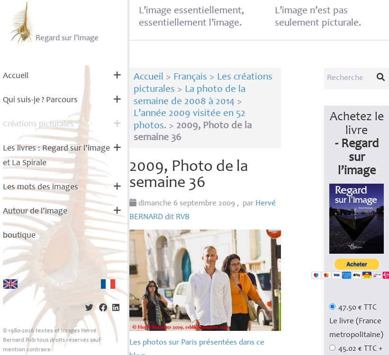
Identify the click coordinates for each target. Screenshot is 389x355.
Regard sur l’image (53, 22)
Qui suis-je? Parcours (40, 100)
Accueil (15, 76)
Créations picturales (38, 124)
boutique (19, 235)
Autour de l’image (35, 211)
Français (190, 77)
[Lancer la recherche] (381, 78)
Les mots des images (40, 187)
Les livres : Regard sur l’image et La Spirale (56, 156)
